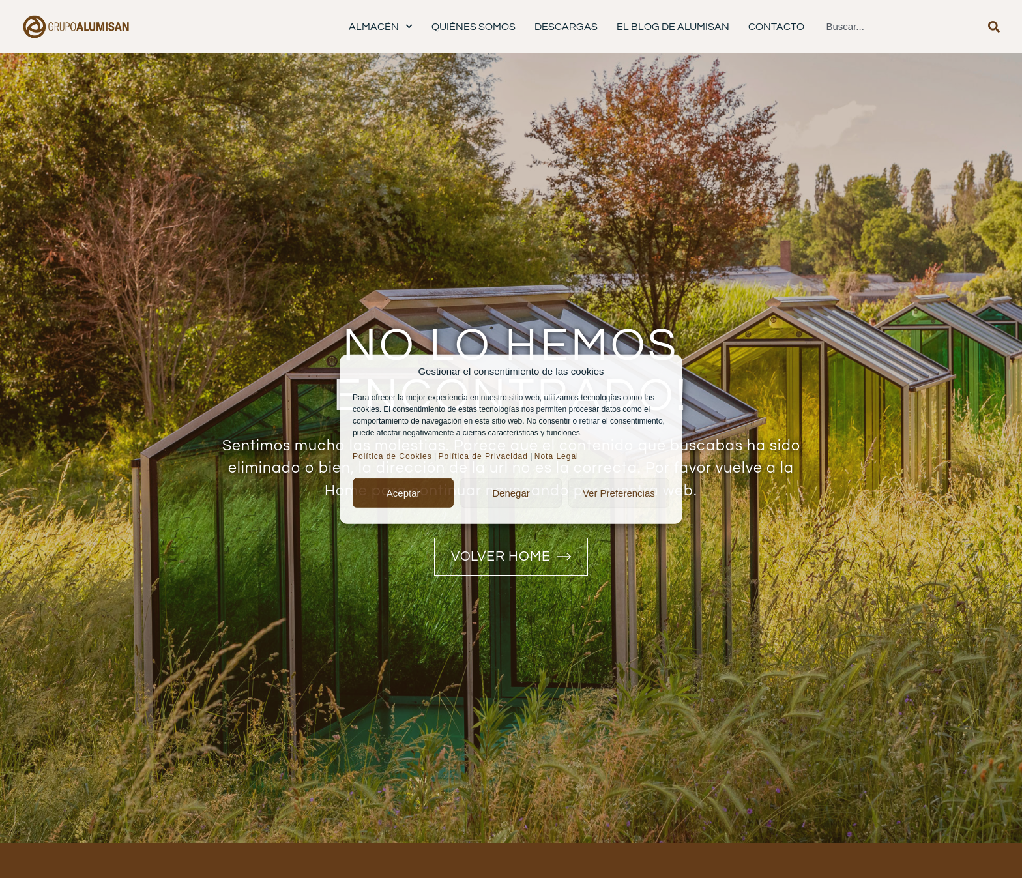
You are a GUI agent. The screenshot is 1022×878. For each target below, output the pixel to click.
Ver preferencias (619, 492)
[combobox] (893, 26)
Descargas (566, 27)
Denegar (511, 492)
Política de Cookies (392, 456)
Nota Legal (557, 456)
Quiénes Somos (473, 27)
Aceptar (403, 492)
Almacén (381, 26)
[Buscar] (993, 26)
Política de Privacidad (483, 456)
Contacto (776, 27)
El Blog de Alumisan (673, 27)
